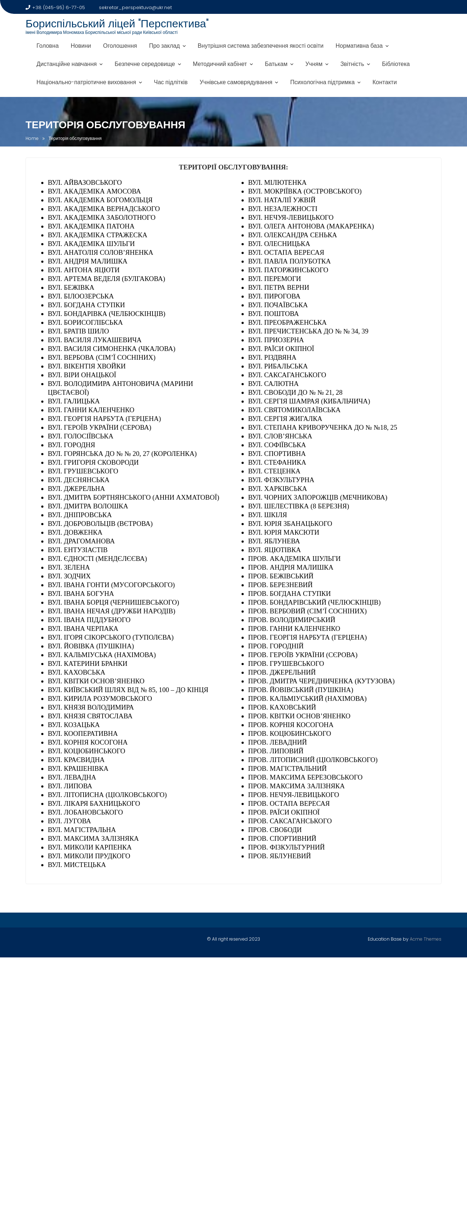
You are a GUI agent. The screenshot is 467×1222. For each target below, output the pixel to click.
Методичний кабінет (220, 64)
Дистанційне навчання (66, 64)
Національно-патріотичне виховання (86, 82)
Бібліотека (396, 64)
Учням (314, 64)
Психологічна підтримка (322, 82)
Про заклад (164, 46)
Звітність (352, 64)
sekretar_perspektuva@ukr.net (132, 7)
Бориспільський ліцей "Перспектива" (117, 23)
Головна (47, 46)
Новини (81, 46)
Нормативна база (359, 46)
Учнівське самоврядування (236, 82)
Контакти (385, 82)
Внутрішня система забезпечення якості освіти (261, 46)
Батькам (276, 64)
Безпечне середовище (145, 64)
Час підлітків (171, 82)
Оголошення (120, 46)
